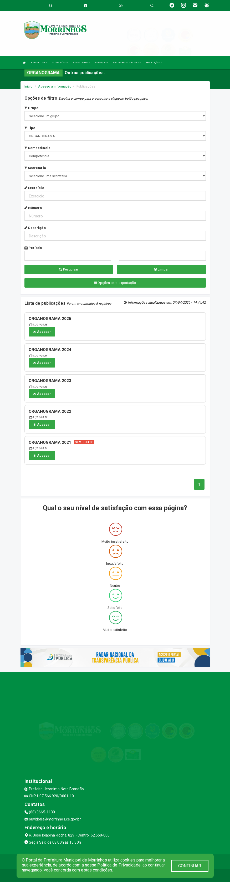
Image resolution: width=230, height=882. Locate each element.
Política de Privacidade (118, 865)
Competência (37, 148)
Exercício (34, 188)
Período (33, 248)
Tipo (29, 128)
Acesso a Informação (54, 86)
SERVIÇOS (101, 63)
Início (28, 86)
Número (33, 208)
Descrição (35, 228)
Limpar (161, 269)
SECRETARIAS (81, 63)
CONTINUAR (189, 865)
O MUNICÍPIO (60, 63)
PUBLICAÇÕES (154, 63)
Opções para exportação (115, 283)
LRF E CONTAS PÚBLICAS (127, 63)
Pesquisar (68, 269)
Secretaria (35, 168)
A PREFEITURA (39, 63)
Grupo (31, 108)
